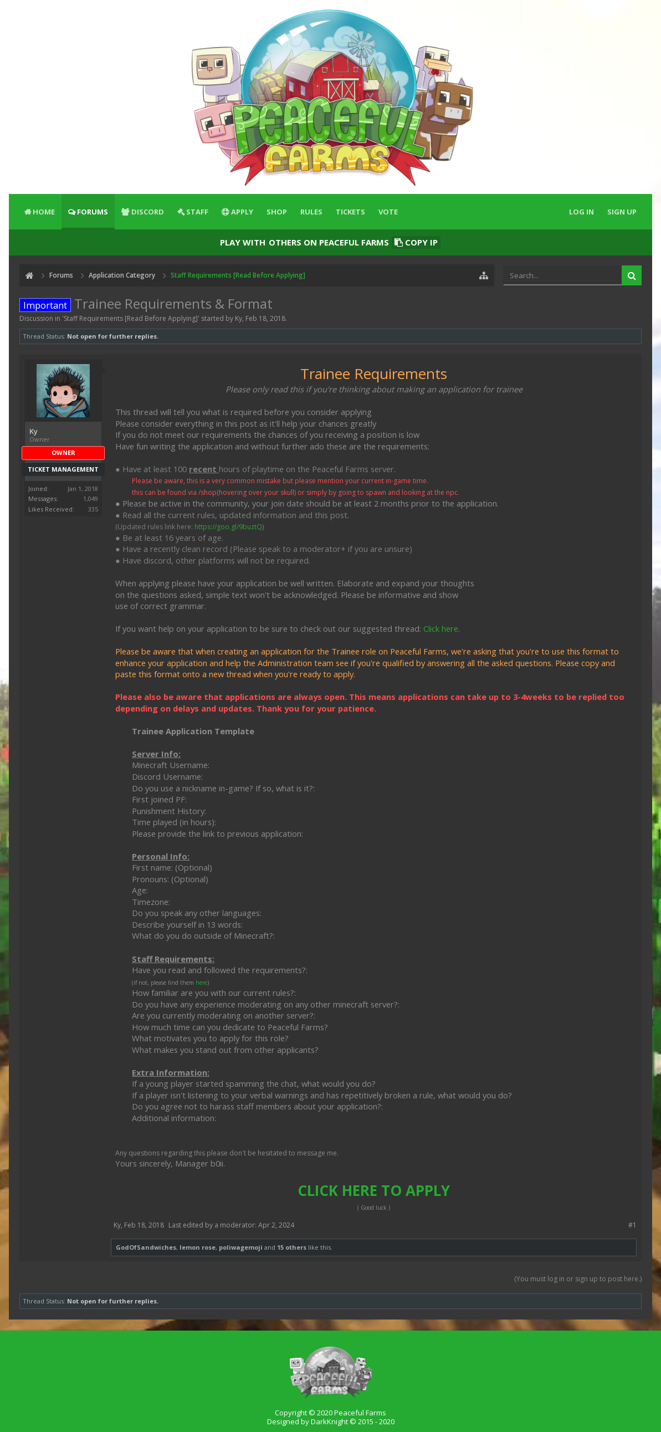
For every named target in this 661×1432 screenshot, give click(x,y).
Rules (311, 212)
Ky (238, 318)
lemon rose (198, 1247)
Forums (92, 212)
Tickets (350, 212)
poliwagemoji (241, 1247)
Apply (242, 212)
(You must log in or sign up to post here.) (578, 1278)
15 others (291, 1247)
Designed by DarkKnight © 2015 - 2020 (330, 1421)
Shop (277, 212)
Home (44, 212)
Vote (388, 212)
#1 (632, 1225)
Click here (440, 628)
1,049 (90, 498)
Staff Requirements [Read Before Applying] (131, 318)
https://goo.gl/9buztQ (228, 526)
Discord (147, 212)
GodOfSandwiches (146, 1247)
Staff (197, 212)
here (201, 982)
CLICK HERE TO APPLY (374, 1190)
